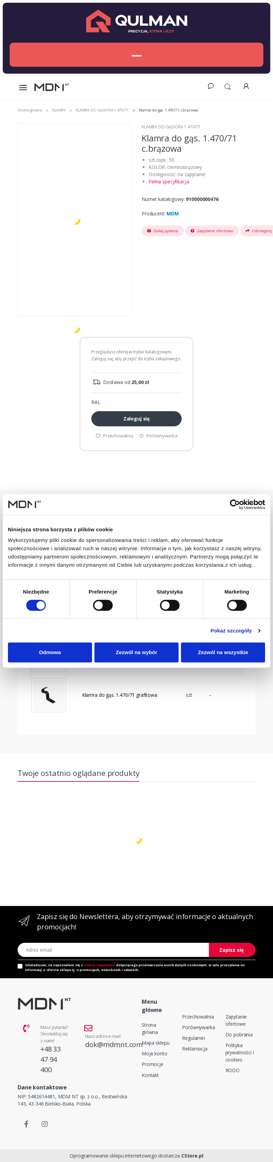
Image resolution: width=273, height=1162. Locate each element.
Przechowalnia (114, 436)
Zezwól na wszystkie (223, 652)
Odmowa (50, 652)
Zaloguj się (136, 418)
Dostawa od (120, 382)
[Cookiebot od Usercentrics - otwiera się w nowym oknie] (235, 504)
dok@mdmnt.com (114, 1044)
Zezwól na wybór (136, 652)
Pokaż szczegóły (231, 630)
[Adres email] (113, 950)
